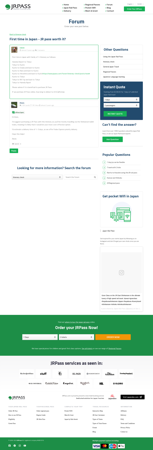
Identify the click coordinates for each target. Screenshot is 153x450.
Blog (109, 7)
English (130, 4)
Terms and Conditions (128, 423)
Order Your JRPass (134, 9)
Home (66, 4)
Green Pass (12, 423)
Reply (13, 150)
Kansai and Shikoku (114, 178)
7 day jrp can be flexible (116, 162)
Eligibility (11, 419)
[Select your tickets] (121, 105)
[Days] (121, 99)
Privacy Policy (125, 427)
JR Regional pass (113, 183)
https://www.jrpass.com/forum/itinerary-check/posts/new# (66, 73)
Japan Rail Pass (70, 7)
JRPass (19, 440)
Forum (109, 4)
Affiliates (124, 411)
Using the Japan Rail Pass (113, 56)
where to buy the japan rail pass (77, 322)
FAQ (122, 419)
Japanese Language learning (114, 76)
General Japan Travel (111, 66)
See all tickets (87, 348)
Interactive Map (98, 411)
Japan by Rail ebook (71, 419)
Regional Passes (92, 4)
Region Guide (40, 415)
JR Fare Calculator (99, 415)
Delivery (67, 10)
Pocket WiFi (90, 7)
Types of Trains (98, 419)
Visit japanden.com (132, 397)
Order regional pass (42, 411)
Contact (110, 10)
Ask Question (112, 139)
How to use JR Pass (14, 415)
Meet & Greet (91, 10)
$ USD (140, 4)
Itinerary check (108, 61)
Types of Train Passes (100, 423)
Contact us (124, 432)
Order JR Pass (13, 411)
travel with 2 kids (114, 167)
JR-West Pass (40, 419)
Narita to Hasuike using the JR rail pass (122, 172)
